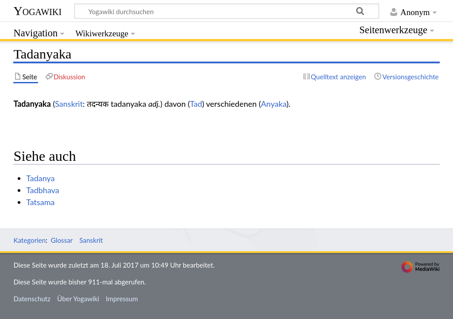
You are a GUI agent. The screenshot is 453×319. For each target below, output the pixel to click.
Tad (196, 104)
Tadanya (40, 178)
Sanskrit (69, 104)
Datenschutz (31, 299)
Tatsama (40, 202)
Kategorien (29, 240)
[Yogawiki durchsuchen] (227, 11)
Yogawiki (37, 11)
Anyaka (274, 104)
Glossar (62, 240)
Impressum (122, 299)
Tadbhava (42, 190)
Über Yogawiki (78, 299)
